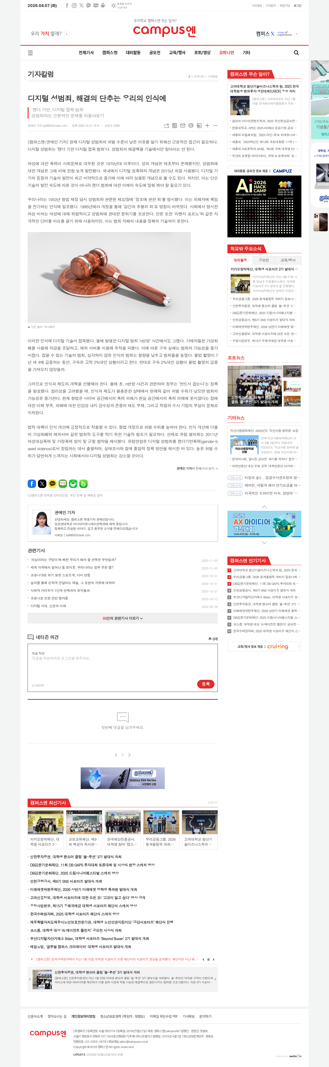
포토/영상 (202, 52)
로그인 (297, 5)
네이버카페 (103, 5)
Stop (208, 959)
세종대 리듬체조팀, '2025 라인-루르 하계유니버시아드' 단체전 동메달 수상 (265, 135)
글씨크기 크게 (207, 125)
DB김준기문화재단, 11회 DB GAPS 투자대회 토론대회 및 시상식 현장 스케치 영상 (92, 864)
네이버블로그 (95, 5)
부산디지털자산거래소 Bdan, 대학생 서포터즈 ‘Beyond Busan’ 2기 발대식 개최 (89, 938)
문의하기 (205, 1017)
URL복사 (166, 125)
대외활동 (133, 52)
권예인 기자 (65, 512)
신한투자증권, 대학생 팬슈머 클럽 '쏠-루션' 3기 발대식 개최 (76, 856)
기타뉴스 (235, 417)
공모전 (154, 52)
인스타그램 (74, 5)
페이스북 (67, 5)
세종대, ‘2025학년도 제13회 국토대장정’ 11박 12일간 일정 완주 (265, 141)
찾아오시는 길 (57, 1017)
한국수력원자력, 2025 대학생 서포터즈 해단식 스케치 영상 (74, 913)
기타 (246, 52)
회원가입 (285, 5)
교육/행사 (177, 52)
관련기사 (36, 550)
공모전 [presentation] (264, 260)
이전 (116, 755)
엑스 (81, 5)
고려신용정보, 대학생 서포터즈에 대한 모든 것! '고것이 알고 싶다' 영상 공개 (87, 897)
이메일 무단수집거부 (164, 1017)
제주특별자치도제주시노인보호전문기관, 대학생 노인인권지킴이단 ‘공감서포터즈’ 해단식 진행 (101, 922)
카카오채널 (88, 5)
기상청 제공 (122, 7)
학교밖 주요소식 (245, 248)
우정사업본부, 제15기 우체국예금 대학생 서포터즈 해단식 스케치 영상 (83, 905)
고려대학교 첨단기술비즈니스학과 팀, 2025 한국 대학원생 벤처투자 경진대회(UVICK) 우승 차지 (267, 570)
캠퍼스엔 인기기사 (248, 560)
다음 (129, 755)
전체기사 (86, 52)
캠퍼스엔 (109, 52)
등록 (206, 684)
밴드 (83, 484)
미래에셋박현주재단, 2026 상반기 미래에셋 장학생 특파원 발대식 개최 (83, 889)
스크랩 (199, 125)
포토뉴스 (235, 357)
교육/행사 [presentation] (287, 260)
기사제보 (257, 5)
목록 (174, 125)
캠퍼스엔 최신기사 (48, 802)
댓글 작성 (38, 653)
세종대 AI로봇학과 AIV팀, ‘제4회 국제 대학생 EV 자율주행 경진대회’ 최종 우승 (265, 148)
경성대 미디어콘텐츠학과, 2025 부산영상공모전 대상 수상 (265, 121)
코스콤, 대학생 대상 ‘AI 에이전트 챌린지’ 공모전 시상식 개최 (76, 930)
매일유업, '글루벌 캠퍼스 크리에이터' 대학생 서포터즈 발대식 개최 (80, 946)
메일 (182, 125)
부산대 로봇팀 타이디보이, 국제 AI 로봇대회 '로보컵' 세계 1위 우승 (265, 155)
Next (213, 959)
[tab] (240, 260)
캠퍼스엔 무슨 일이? (249, 74)
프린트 (191, 125)
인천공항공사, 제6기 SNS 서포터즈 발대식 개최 (66, 881)
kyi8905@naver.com (73, 535)
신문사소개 (35, 1017)
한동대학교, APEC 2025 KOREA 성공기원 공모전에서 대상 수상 (265, 128)
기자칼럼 (213, 76)
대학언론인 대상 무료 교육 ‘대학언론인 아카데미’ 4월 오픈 (265, 466)
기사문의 (271, 5)
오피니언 (226, 52)
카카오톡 (52, 484)
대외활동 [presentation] (240, 260)
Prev (203, 959)
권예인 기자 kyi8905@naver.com (47, 125)
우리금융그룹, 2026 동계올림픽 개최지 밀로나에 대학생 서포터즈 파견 (265, 299)
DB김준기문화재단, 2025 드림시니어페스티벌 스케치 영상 (74, 873)
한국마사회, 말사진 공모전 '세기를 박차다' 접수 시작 (265, 459)
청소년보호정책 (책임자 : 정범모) (122, 1017)
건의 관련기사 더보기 (123, 618)
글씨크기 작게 (215, 125)
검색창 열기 (296, 53)
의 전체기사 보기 (195, 468)
